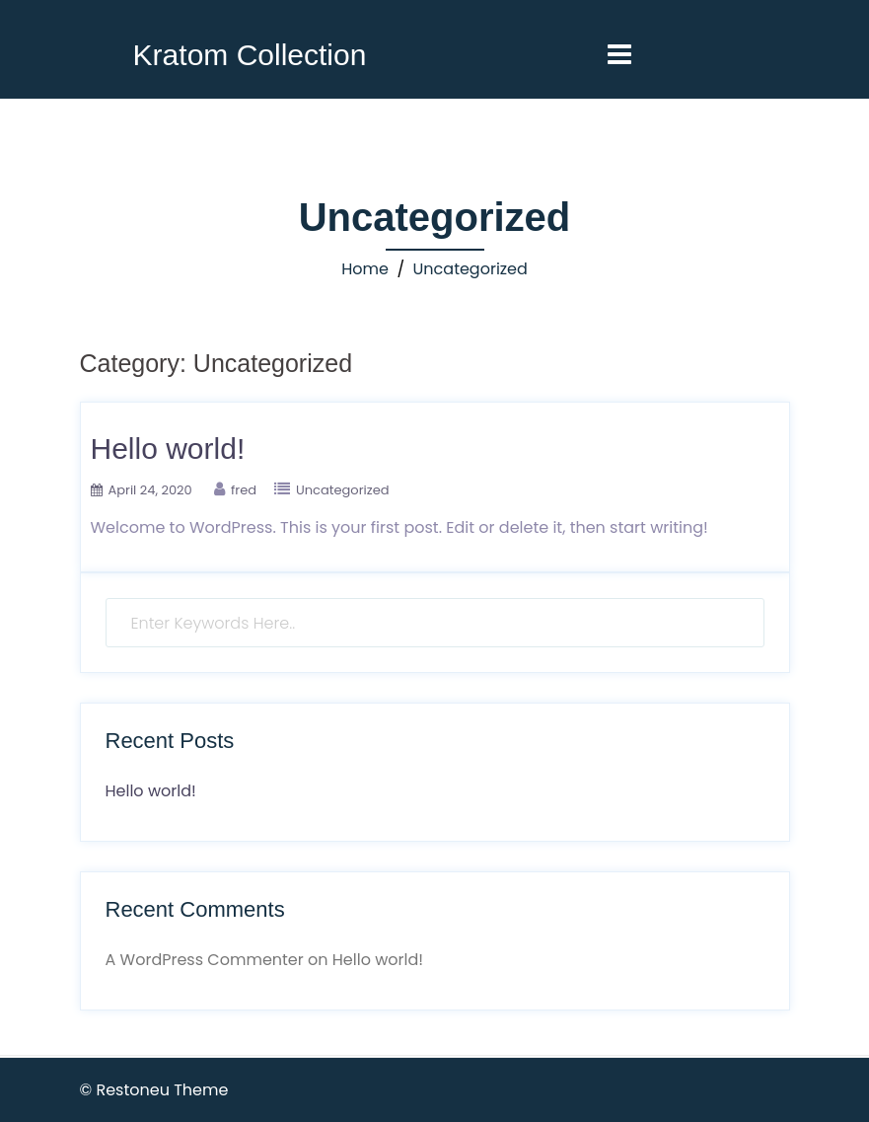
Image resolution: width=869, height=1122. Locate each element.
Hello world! (168, 448)
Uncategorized (470, 269)
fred (243, 490)
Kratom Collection (250, 54)
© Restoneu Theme (154, 1090)
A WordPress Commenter (205, 959)
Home (365, 269)
